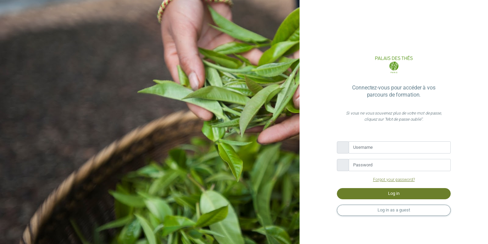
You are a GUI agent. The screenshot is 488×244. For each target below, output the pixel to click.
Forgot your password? (394, 179)
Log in (394, 193)
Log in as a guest (394, 209)
